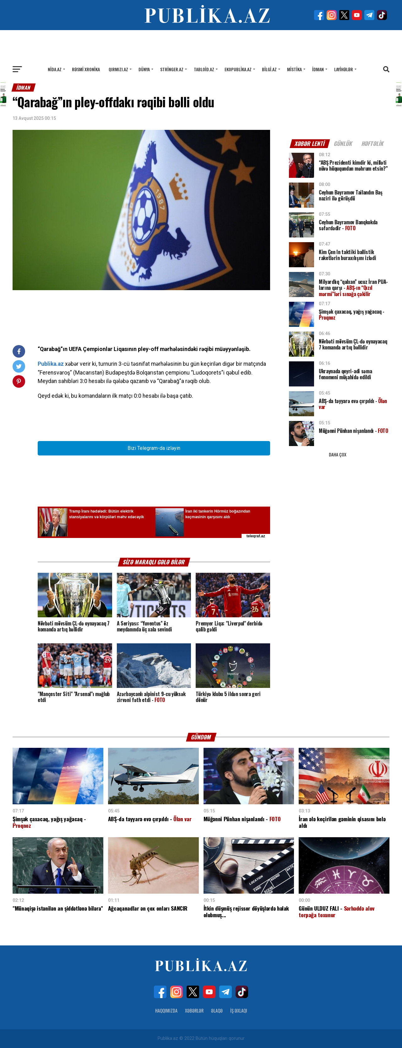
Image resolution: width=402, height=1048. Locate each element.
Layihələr (343, 69)
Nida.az (55, 69)
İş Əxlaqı (238, 1010)
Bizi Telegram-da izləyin (154, 448)
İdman (318, 69)
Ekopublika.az (238, 69)
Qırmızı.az (118, 69)
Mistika (294, 69)
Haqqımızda (166, 1010)
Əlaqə (217, 1010)
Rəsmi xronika (86, 69)
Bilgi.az (269, 69)
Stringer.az (171, 69)
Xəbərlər (194, 1010)
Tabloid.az (204, 69)
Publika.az (51, 364)
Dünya (144, 69)
